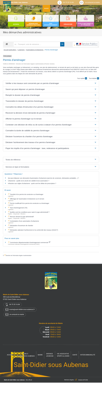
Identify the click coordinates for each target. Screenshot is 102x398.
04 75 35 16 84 (65, 2)
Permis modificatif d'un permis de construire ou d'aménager (29, 203)
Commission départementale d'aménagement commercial (29, 242)
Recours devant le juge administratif (21, 216)
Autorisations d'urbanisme (35, 50)
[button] (51, 83)
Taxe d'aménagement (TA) (18, 208)
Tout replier (82, 78)
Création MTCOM (83, 380)
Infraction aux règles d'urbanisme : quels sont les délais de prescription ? (32, 183)
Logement (21, 50)
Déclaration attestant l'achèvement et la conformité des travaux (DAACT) (33, 230)
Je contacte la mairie (89, 2)
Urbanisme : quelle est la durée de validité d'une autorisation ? (28, 181)
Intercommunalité (87, 355)
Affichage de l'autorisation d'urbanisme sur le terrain (26, 199)
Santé (74, 355)
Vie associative (63, 355)
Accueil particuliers (10, 50)
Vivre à (26, 355)
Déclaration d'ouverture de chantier (21, 225)
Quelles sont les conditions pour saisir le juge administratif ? (29, 212)
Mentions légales (69, 380)
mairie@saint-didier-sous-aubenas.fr (20, 309)
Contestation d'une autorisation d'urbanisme (24, 221)
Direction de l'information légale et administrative (18, 255)
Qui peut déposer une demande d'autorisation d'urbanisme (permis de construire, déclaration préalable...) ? (43, 178)
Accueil (10, 355)
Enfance (49, 355)
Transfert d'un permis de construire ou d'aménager (26, 194)
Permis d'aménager (51, 50)
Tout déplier (94, 78)
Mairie (40, 355)
